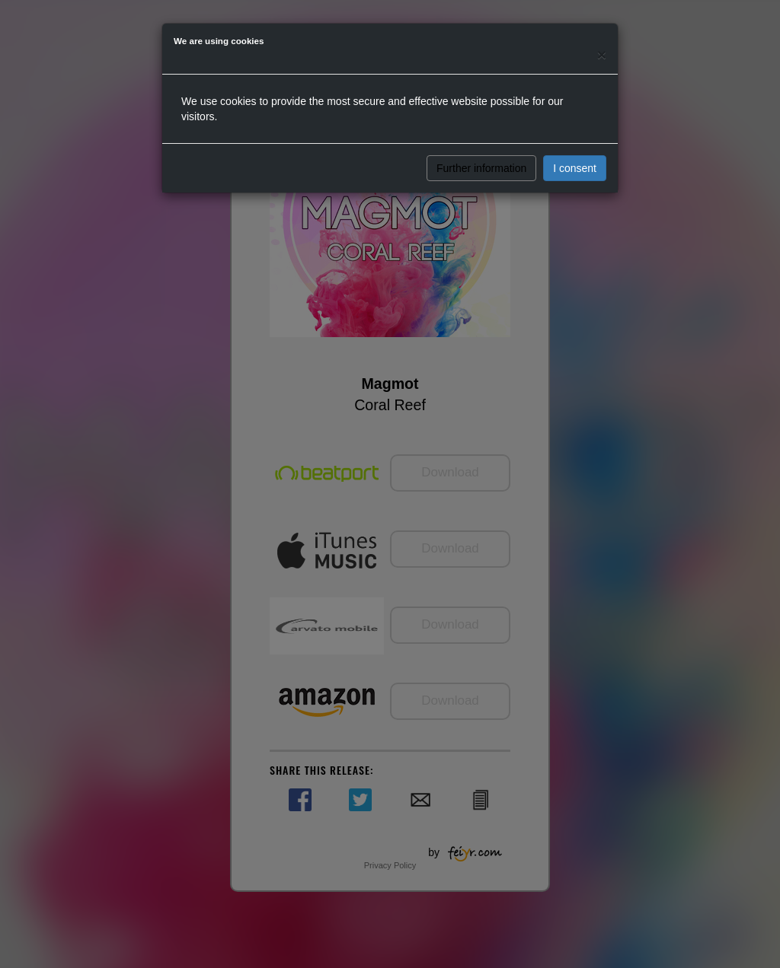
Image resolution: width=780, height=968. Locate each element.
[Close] (601, 54)
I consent (574, 168)
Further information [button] (481, 168)
